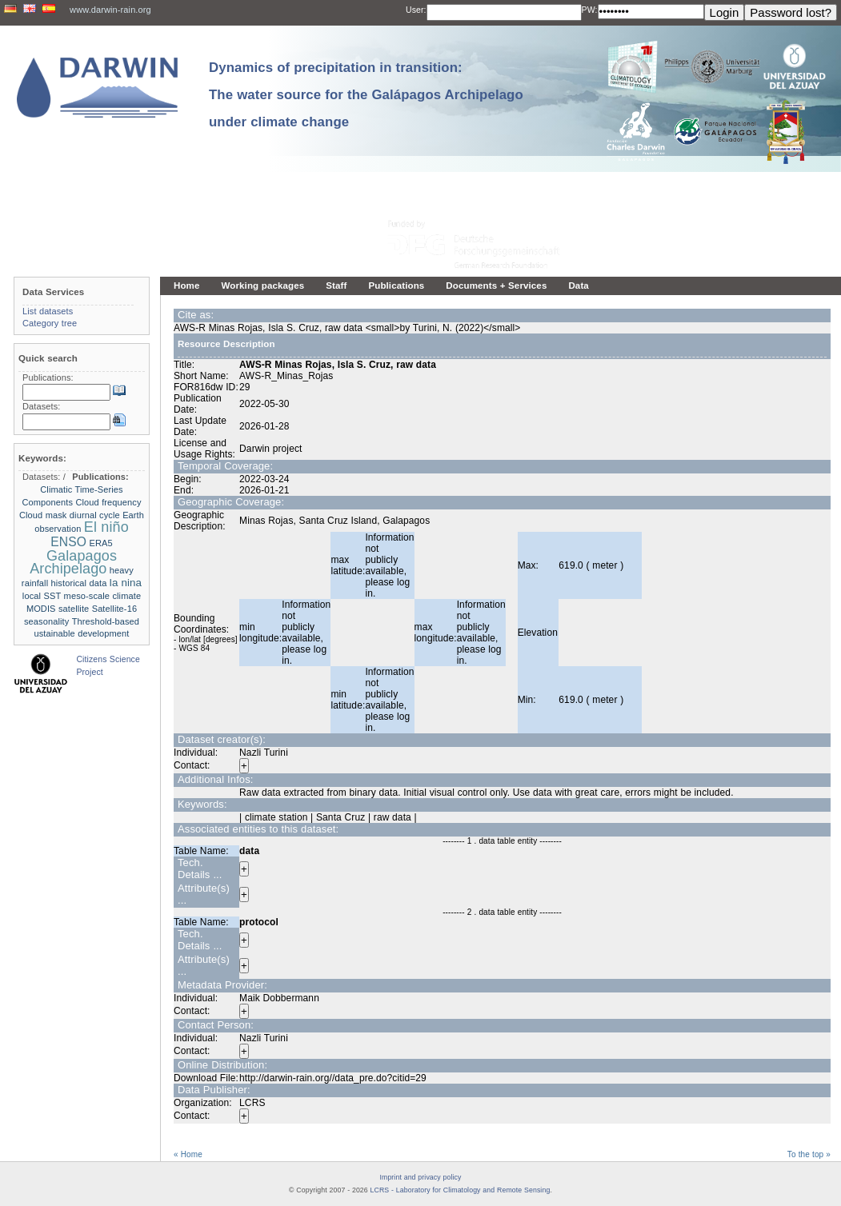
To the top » (809, 1154)
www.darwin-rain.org (110, 9)
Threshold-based (105, 621)
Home (187, 285)
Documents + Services (496, 285)
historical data (79, 583)
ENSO (68, 542)
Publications (396, 285)
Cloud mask (43, 515)
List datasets (47, 311)
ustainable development (81, 633)
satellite (73, 608)
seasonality (46, 621)
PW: (590, 9)
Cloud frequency (108, 502)
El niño (106, 527)
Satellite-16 (114, 608)
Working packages (263, 285)
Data (578, 285)
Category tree (49, 323)
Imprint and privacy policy (420, 1177)
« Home (188, 1154)
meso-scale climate (103, 596)
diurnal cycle (95, 515)
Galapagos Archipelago (73, 562)
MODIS (41, 608)
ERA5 (100, 543)
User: (416, 9)
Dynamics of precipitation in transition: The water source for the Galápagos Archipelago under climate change (366, 95)
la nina (126, 583)
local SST (41, 596)
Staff (336, 285)
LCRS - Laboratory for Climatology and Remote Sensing (460, 1190)
